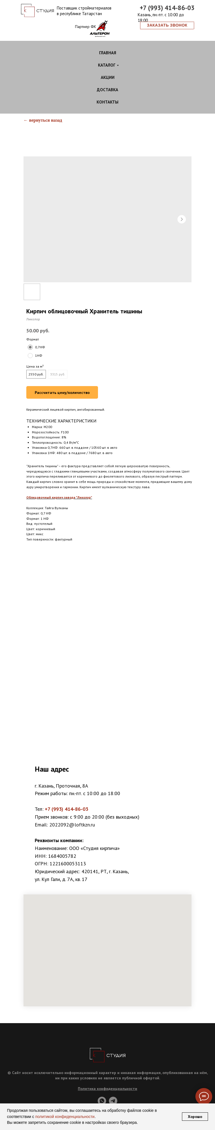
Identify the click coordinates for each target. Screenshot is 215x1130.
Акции (107, 77)
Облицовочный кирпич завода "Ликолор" (59, 497)
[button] (167, 25)
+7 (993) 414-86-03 (167, 8)
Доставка (107, 89)
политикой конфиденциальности (64, 1116)
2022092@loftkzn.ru (72, 824)
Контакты (107, 102)
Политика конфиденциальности (107, 1088)
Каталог (106, 65)
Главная (107, 52)
